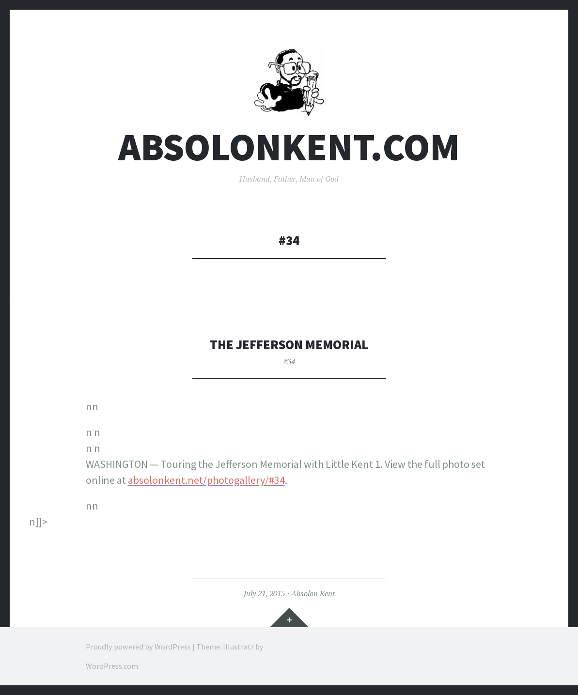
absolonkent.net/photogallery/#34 (206, 480)
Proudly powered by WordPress (138, 646)
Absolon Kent (313, 593)
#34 (289, 361)
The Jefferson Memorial (289, 345)
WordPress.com (112, 666)
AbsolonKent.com (289, 147)
